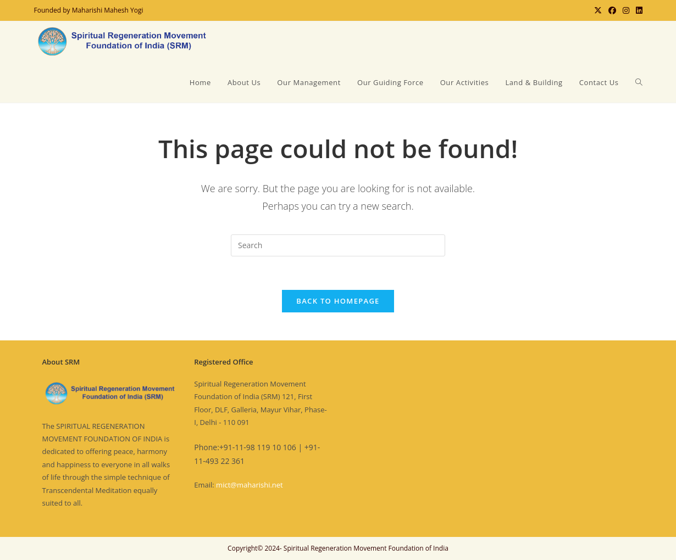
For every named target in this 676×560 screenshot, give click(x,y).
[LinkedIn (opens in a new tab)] (637, 10)
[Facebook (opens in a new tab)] (612, 10)
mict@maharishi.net (249, 485)
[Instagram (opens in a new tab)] (626, 10)
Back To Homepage (337, 301)
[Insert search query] (338, 245)
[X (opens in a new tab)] (598, 10)
